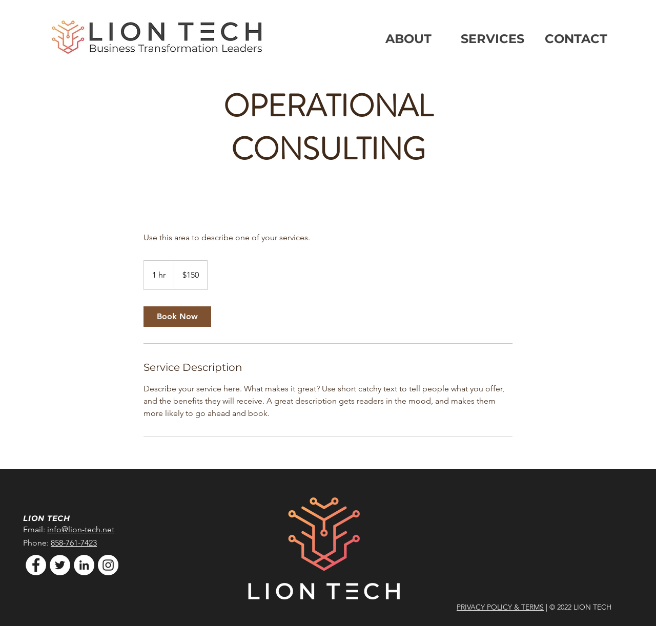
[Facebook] (36, 565)
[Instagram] (108, 565)
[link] (177, 316)
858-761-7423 (74, 543)
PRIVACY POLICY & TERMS (500, 607)
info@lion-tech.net (80, 529)
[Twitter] (60, 565)
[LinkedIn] (84, 565)
